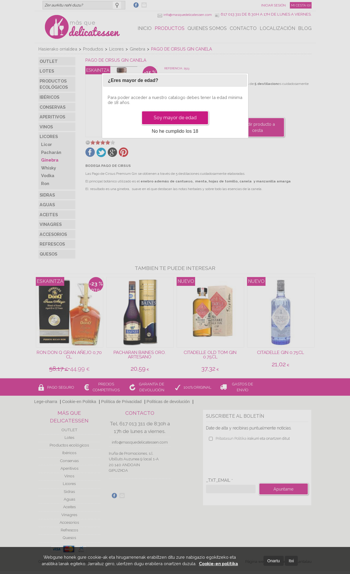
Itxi (291, 560)
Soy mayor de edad (175, 117)
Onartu (273, 560)
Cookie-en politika (218, 563)
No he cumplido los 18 (175, 131)
